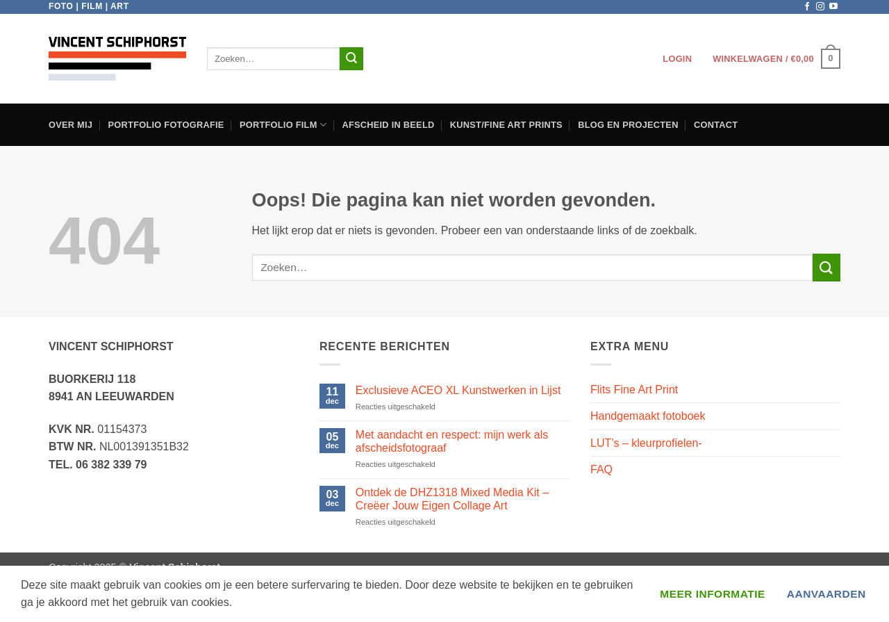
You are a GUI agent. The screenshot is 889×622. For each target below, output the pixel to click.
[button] (677, 59)
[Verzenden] (351, 59)
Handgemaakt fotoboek (647, 416)
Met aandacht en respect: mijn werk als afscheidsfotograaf (452, 441)
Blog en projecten (628, 125)
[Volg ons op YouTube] (833, 7)
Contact (716, 125)
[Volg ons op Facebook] (807, 7)
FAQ (601, 469)
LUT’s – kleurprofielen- (646, 443)
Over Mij (70, 125)
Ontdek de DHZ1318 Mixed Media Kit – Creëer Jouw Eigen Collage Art (452, 498)
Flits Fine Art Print (634, 389)
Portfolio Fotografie (166, 125)
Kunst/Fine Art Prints (506, 125)
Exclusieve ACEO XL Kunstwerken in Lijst (458, 390)
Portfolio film (283, 124)
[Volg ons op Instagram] (820, 7)
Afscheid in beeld (388, 125)
